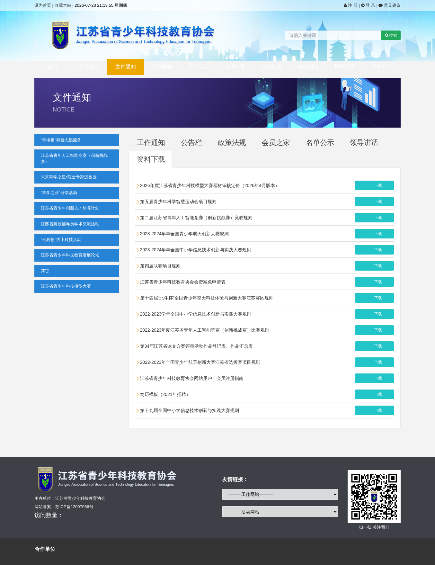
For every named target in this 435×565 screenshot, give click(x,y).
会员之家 (276, 143)
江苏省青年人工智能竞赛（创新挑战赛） (74, 158)
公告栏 (191, 143)
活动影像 (272, 66)
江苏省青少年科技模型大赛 (66, 286)
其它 (45, 270)
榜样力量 (344, 66)
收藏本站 (63, 5)
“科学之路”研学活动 (59, 192)
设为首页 (42, 5)
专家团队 (308, 66)
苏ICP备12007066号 (74, 506)
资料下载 (151, 159)
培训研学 (235, 66)
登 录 (369, 5)
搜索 (391, 35)
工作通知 (151, 143)
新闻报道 (162, 66)
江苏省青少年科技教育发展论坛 (70, 255)
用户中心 (381, 66)
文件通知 (125, 66)
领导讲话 (364, 143)
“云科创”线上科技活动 (61, 239)
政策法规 (232, 143)
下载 (378, 185)
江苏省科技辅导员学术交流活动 (70, 223)
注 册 (351, 5)
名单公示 (320, 143)
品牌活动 (198, 66)
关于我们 (89, 66)
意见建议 (389, 5)
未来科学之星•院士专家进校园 (69, 177)
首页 (53, 66)
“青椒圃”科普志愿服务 (61, 140)
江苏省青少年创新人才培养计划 (70, 208)
